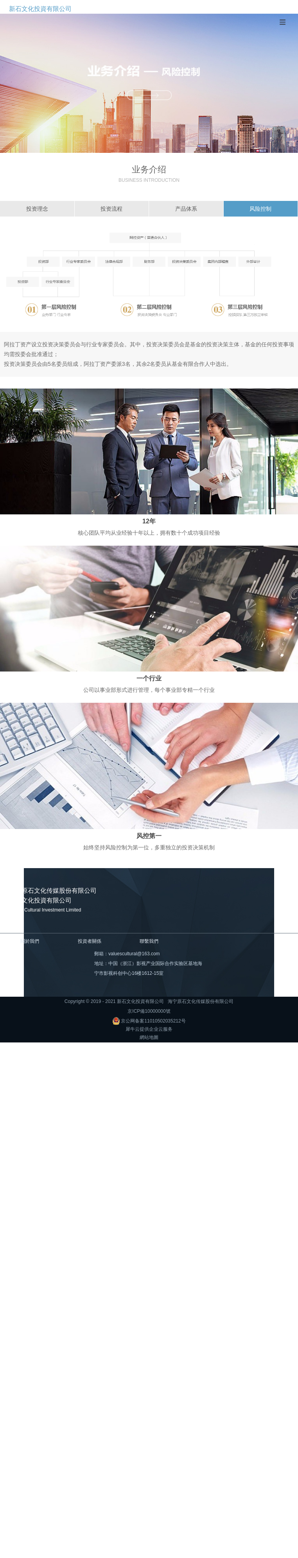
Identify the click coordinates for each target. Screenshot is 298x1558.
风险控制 (260, 209)
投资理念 (37, 209)
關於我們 (29, 941)
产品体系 (186, 209)
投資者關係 (89, 941)
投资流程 (111, 209)
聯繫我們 (149, 941)
